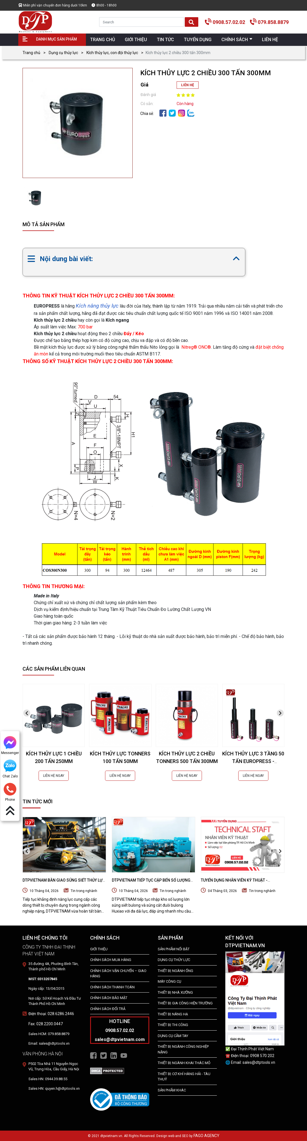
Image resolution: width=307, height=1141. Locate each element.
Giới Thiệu (99, 949)
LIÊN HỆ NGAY (53, 776)
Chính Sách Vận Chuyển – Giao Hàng (118, 973)
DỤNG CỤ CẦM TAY (173, 1036)
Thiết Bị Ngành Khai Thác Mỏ (184, 1063)
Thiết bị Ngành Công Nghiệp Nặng (183, 1049)
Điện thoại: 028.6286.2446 (51, 1013)
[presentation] (26, 713)
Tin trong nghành (84, 891)
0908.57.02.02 (229, 22)
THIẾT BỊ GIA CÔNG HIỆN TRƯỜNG (185, 1003)
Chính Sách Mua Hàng (110, 960)
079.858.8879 (273, 22)
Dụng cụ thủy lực (63, 52)
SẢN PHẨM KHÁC (172, 1090)
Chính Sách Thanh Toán (112, 987)
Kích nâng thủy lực (97, 306)
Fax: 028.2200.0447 (45, 1024)
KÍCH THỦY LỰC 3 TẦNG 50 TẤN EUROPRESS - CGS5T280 (253, 761)
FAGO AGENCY (206, 1135)
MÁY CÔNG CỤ (169, 981)
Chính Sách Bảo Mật (108, 998)
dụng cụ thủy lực (174, 960)
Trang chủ (31, 52)
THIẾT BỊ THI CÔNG (173, 1025)
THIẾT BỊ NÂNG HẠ (173, 1014)
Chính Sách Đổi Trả (107, 1009)
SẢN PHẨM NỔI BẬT (174, 949)
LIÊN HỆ (187, 85)
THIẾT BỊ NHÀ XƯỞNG (175, 992)
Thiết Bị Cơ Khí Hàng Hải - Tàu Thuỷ (184, 1077)
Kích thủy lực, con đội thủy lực (112, 52)
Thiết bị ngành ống (175, 971)
